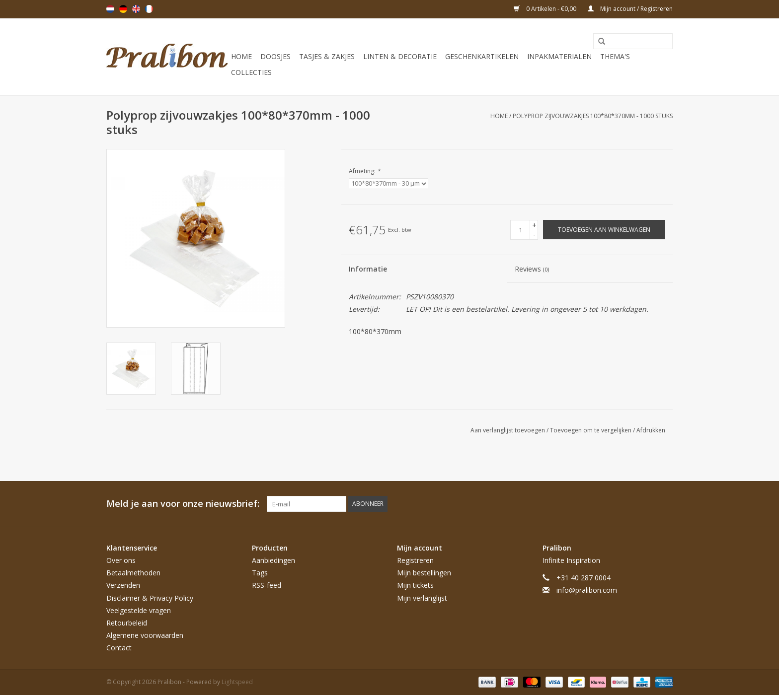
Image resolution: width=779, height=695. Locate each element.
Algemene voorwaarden (144, 635)
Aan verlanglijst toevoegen (508, 430)
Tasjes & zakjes (327, 56)
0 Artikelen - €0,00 (546, 8)
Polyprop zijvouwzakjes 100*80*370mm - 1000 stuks (593, 116)
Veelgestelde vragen (138, 610)
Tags (260, 572)
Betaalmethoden (133, 572)
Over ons (121, 560)
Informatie (368, 269)
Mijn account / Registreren (630, 8)
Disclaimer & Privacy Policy (149, 598)
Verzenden (123, 585)
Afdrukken (650, 430)
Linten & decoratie (400, 56)
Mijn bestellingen (424, 572)
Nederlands (110, 9)
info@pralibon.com (586, 590)
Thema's (615, 56)
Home (241, 56)
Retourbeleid (126, 622)
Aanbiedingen (273, 560)
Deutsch (123, 9)
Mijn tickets (415, 585)
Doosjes (275, 56)
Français (149, 9)
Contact (119, 647)
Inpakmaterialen (559, 56)
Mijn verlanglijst (422, 598)
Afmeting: (365, 171)
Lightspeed (237, 682)
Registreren (415, 560)
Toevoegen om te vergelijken (591, 430)
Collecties (251, 72)
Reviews (532, 269)
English (136, 9)
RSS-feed (266, 585)
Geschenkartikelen (482, 56)
